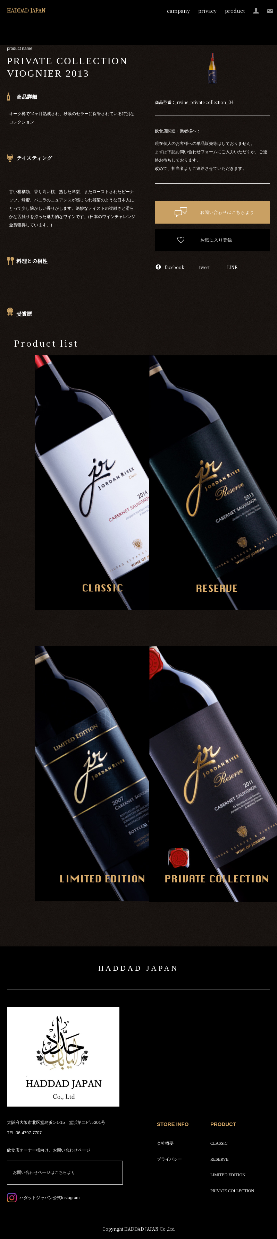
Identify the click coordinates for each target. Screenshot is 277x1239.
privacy (207, 10)
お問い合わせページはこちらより (44, 1172)
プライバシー (169, 1159)
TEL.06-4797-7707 (24, 1132)
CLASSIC (218, 1143)
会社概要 (165, 1143)
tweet (204, 267)
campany (178, 10)
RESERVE (219, 1159)
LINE (232, 267)
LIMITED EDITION (227, 1174)
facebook (174, 267)
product (235, 10)
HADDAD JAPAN (26, 10)
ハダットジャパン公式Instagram (49, 1197)
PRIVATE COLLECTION (232, 1190)
